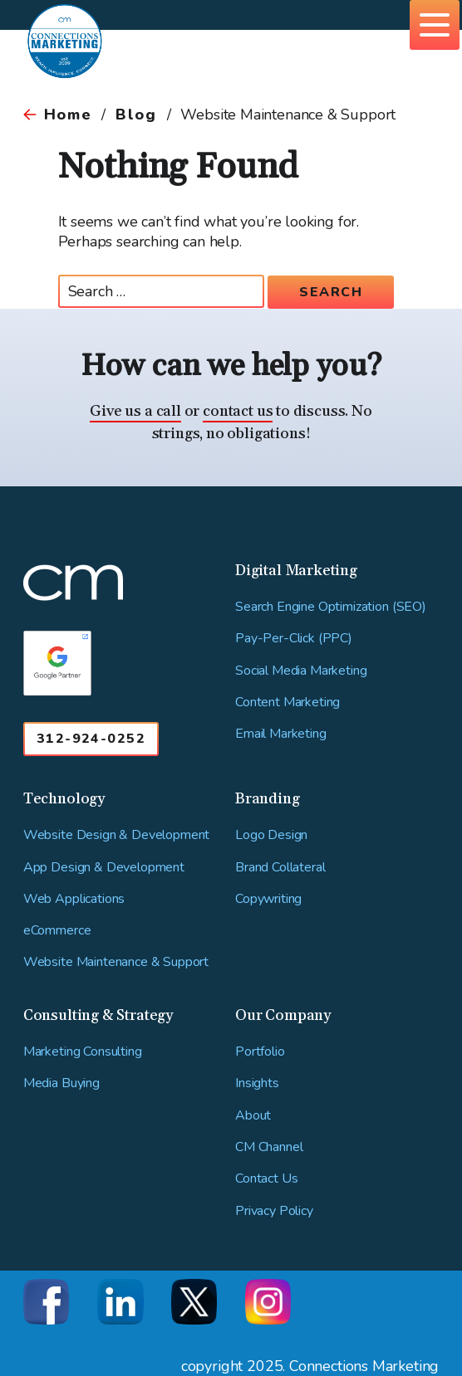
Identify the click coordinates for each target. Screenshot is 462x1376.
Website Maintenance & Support (116, 962)
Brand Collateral (280, 867)
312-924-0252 (91, 738)
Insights (257, 1083)
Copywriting (268, 899)
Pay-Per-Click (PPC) (293, 638)
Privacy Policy (274, 1211)
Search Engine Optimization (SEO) (330, 607)
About (253, 1116)
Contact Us (266, 1179)
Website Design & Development (116, 835)
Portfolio (260, 1052)
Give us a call (135, 411)
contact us (238, 411)
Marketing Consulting (82, 1052)
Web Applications (74, 899)
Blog (136, 114)
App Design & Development (103, 867)
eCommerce (57, 930)
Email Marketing (281, 734)
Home (67, 114)
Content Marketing (287, 702)
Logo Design (271, 835)
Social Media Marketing (300, 671)
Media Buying (61, 1083)
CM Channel (268, 1147)
